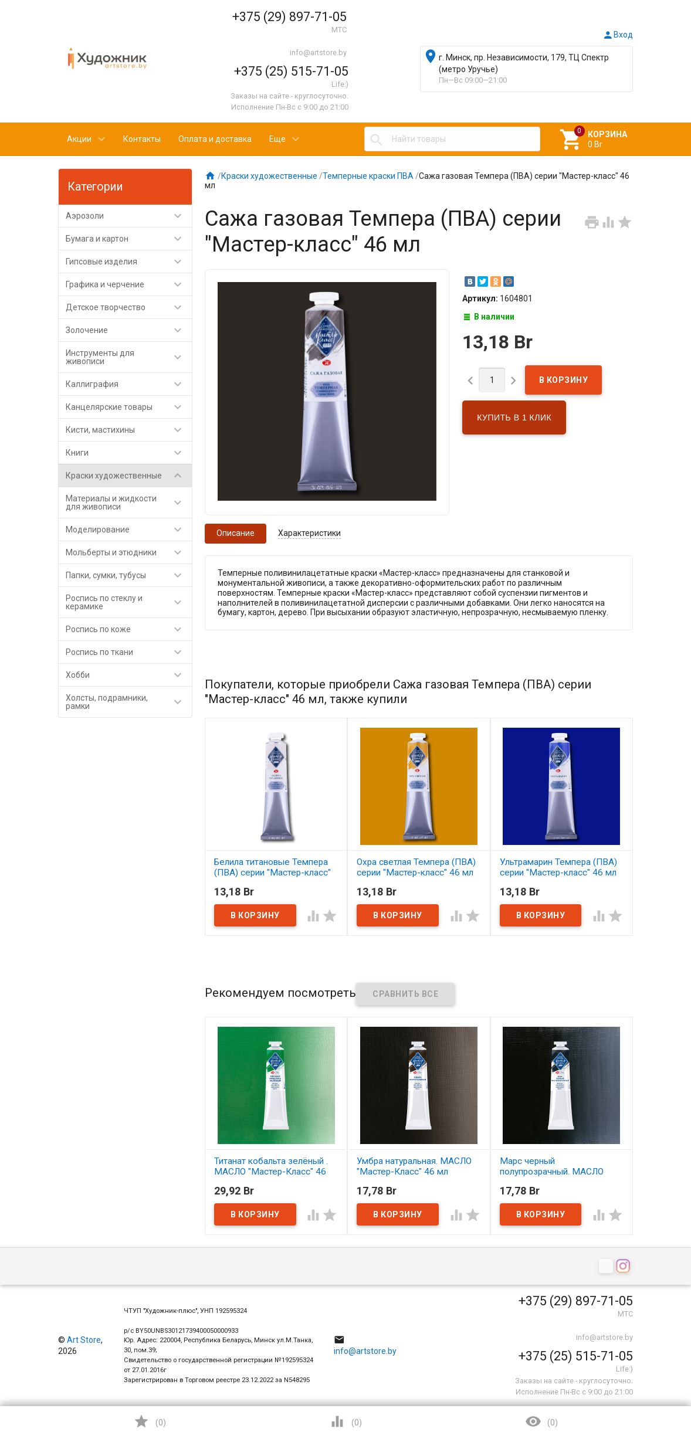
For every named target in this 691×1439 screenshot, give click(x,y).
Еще (277, 139)
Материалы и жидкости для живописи (129, 502)
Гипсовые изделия (129, 261)
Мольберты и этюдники (129, 552)
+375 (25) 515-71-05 (291, 71)
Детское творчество (129, 307)
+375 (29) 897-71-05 (289, 16)
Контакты (142, 139)
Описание (235, 533)
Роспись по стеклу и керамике (129, 602)
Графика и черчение (129, 284)
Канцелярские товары (129, 407)
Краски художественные (129, 475)
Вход (617, 34)
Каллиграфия (129, 384)
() (149, 1421)
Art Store (84, 1340)
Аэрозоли (129, 216)
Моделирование (129, 529)
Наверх (642, 1382)
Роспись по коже (129, 629)
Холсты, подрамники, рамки (129, 702)
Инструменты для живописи (129, 357)
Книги (129, 453)
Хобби (129, 675)
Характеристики (309, 533)
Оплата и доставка (215, 139)
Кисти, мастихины (129, 430)
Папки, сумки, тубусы (129, 575)
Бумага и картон (129, 239)
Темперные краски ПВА (368, 176)
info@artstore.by (318, 52)
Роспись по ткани (129, 652)
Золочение (129, 330)
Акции (79, 139)
